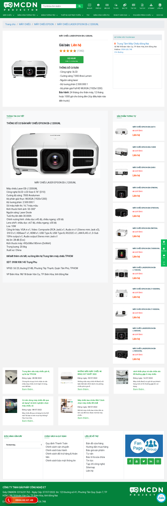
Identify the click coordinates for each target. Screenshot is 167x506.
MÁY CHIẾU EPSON (44, 24)
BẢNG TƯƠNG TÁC (48, 15)
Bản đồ (89, 6)
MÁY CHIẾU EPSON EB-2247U (144, 127)
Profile (98, 6)
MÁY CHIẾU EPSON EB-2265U (144, 167)
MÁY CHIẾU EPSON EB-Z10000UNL (146, 248)
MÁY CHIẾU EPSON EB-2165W (144, 147)
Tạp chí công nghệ (95, 464)
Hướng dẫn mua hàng (97, 447)
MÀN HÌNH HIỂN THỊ (101, 15)
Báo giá (107, 6)
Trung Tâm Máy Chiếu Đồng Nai (131, 43)
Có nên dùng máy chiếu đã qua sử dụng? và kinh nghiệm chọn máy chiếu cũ (35, 403)
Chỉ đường (118, 52)
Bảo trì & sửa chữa (95, 457)
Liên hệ (160, 6)
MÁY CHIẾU (7, 15)
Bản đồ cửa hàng (94, 443)
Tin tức (133, 6)
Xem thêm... (28, 389)
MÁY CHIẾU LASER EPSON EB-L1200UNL (78, 24)
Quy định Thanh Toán (57, 443)
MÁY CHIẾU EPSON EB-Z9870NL (145, 228)
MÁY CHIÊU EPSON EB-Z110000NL (146, 309)
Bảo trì (124, 6)
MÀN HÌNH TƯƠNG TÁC (26, 15)
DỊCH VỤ (160, 15)
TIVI (88, 15)
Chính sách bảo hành (56, 450)
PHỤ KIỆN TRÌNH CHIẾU (142, 15)
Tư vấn (116, 6)
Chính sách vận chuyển (57, 447)
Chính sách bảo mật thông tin (61, 460)
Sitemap (151, 6)
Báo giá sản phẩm (95, 450)
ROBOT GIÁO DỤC (120, 15)
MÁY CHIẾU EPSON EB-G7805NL (145, 188)
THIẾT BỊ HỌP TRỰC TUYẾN (71, 15)
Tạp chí (142, 6)
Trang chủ (10, 24)
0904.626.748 (126, 49)
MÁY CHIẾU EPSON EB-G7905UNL (146, 208)
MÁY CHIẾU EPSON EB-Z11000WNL (146, 289)
